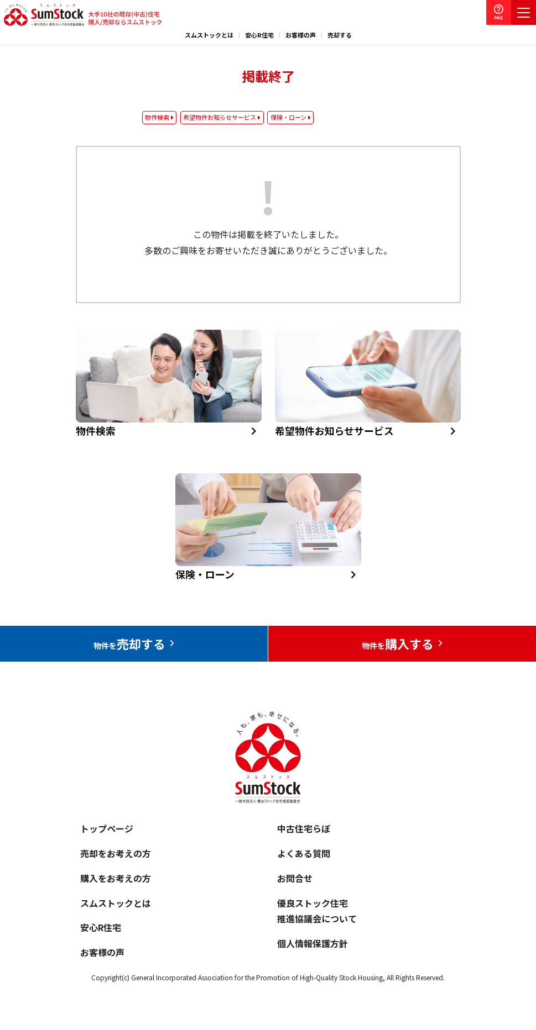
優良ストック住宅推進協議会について (317, 911)
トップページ (106, 828)
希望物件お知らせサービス (219, 117)
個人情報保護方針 (312, 943)
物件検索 (157, 117)
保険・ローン (288, 117)
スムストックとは (209, 35)
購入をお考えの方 (115, 878)
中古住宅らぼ (303, 828)
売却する (339, 35)
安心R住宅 (259, 35)
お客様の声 (300, 35)
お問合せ (295, 878)
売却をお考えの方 (115, 853)
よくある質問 (303, 853)
